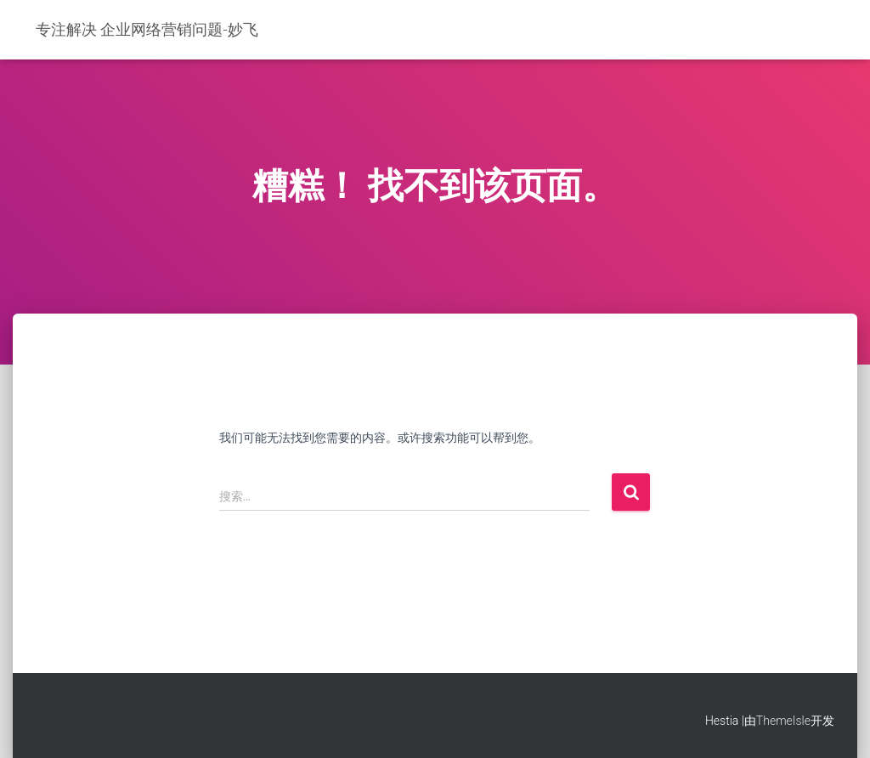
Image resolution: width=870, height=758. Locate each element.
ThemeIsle (783, 720)
